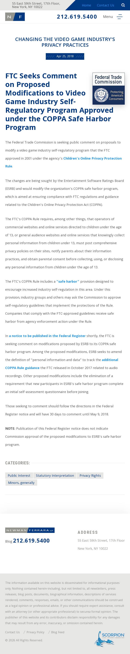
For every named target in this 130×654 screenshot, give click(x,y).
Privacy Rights (90, 476)
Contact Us (105, 6)
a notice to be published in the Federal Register (47, 336)
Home (86, 6)
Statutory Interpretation (55, 476)
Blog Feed (57, 632)
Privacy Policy (35, 632)
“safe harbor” (67, 282)
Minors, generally (21, 483)
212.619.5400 (77, 17)
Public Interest (19, 476)
